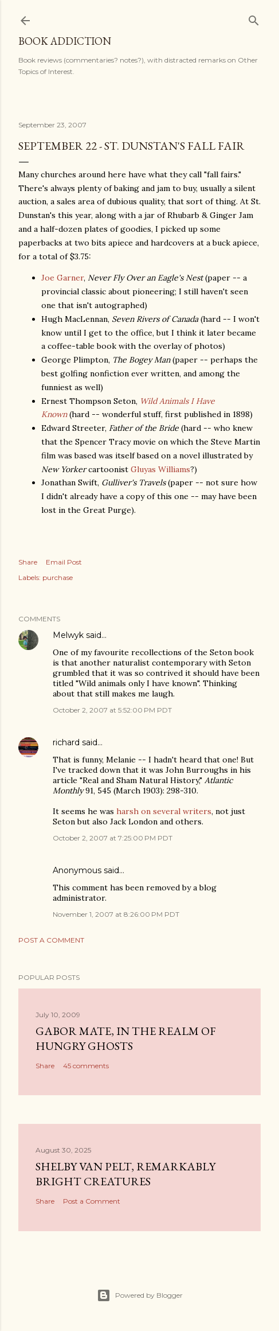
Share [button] (27, 562)
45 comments (86, 1065)
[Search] (254, 18)
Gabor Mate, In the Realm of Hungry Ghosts (126, 1038)
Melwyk (68, 635)
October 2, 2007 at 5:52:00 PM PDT (112, 710)
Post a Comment (51, 940)
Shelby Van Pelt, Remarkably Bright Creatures (125, 1174)
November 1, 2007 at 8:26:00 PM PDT (116, 914)
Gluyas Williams (160, 469)
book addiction (64, 41)
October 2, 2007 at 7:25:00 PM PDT (112, 838)
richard (66, 742)
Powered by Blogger (140, 1295)
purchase (57, 577)
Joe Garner (62, 278)
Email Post (64, 562)
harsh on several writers (163, 811)
